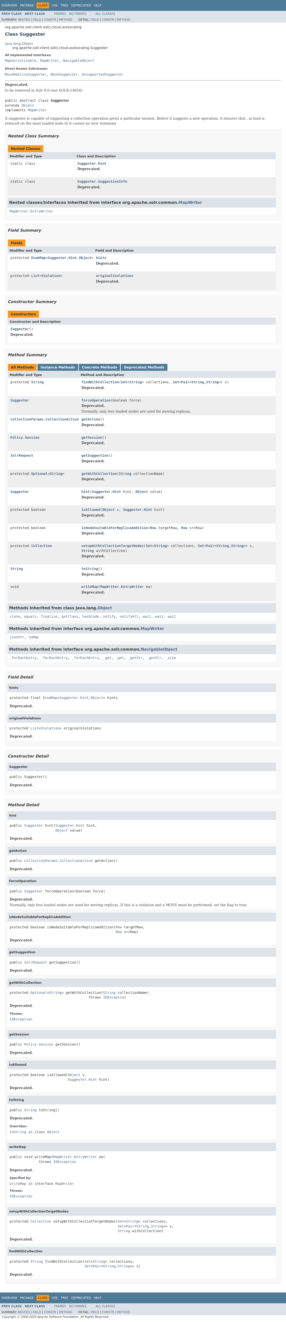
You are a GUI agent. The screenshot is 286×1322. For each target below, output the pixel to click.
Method (65, 19)
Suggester (19, 329)
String (37, 382)
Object (27, 105)
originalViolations (114, 276)
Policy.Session (24, 437)
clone (15, 616)
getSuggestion (94, 455)
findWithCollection (100, 382)
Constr (50, 19)
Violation (50, 276)
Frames (60, 14)
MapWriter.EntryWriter (31, 211)
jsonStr (17, 637)
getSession (91, 437)
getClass (70, 616)
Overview (9, 5)
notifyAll (129, 616)
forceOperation (95, 400)
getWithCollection (99, 474)
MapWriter (49, 61)
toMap (33, 637)
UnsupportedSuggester (103, 74)
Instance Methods (57, 367)
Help (98, 5)
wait (147, 616)
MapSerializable (20, 61)
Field (37, 19)
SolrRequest (21, 455)
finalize (49, 616)
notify (109, 616)
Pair (185, 382)
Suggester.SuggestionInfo (102, 181)
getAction (90, 419)
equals (30, 616)
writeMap (89, 587)
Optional (39, 474)
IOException (114, 997)
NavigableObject (78, 61)
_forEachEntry (23, 658)
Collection (41, 546)
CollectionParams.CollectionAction (44, 419)
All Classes (105, 14)
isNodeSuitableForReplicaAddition (114, 528)
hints (101, 258)
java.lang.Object (19, 44)
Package (27, 5)
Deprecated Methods (144, 367)
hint (85, 492)
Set (124, 382)
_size (170, 658)
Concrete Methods (99, 367)
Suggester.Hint (92, 163)
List (35, 276)
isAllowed (90, 510)
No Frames (78, 14)
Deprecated (81, 5)
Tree (64, 5)
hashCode (90, 616)
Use (55, 5)
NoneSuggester (64, 74)
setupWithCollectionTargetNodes (112, 546)
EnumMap (38, 258)
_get (107, 658)
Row (153, 528)
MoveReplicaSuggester (26, 74)
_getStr (135, 658)
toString (89, 569)
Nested (24, 19)
